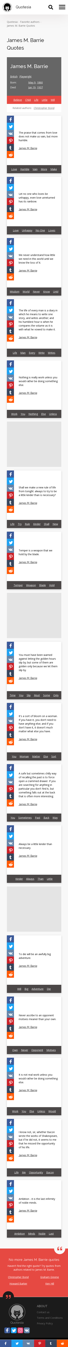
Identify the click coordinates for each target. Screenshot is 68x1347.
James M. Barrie (28, 148)
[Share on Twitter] (10, 126)
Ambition (19, 1233)
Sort (53, 756)
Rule (27, 524)
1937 (40, 87)
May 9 (32, 82)
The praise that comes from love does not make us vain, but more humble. (38, 136)
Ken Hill (49, 1283)
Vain (35, 169)
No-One (40, 230)
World (26, 291)
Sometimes (25, 817)
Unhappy (27, 230)
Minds (31, 1233)
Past (37, 817)
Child (28, 100)
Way (55, 817)
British (14, 76)
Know (46, 291)
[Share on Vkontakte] (10, 133)
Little (45, 100)
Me (24, 1172)
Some (46, 695)
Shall (46, 524)
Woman (24, 756)
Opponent (37, 1050)
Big (26, 989)
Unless (53, 414)
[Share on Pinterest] (10, 140)
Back (46, 817)
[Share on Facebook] (10, 119)
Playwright (25, 76)
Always (30, 879)
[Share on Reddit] (10, 154)
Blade (42, 585)
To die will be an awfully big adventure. (35, 956)
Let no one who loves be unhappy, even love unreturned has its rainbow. (37, 197)
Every (32, 352)
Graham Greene (49, 1277)
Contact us (43, 1312)
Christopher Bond (44, 108)
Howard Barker (18, 1283)
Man (23, 352)
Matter (36, 756)
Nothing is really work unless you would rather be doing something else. (38, 381)
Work (14, 414)
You (23, 414)
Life (36, 100)
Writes (51, 352)
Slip (29, 695)
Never (36, 291)
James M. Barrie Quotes (21, 25)
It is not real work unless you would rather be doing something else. (38, 1078)
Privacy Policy (45, 1323)
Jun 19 (32, 87)
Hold (52, 585)
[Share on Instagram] (20, 1330)
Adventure (38, 989)
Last (51, 1233)
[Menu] (62, 7)
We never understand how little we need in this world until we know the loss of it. (37, 258)
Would (52, 1111)
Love (14, 169)
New (55, 524)
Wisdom (14, 291)
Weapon (31, 585)
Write (41, 352)
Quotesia (12, 22)
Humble (24, 169)
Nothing (33, 414)
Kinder (37, 524)
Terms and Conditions (50, 1317)
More (44, 169)
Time (13, 695)
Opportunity (36, 1172)
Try (20, 524)
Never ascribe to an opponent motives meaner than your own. (37, 1017)
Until (55, 291)
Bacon (50, 1172)
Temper (18, 585)
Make (53, 169)
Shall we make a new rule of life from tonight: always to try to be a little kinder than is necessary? (38, 491)
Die (49, 989)
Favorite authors (30, 22)
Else (43, 414)
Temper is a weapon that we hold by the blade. (35, 552)
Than (41, 879)
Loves (51, 230)
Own (15, 1050)
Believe (17, 100)
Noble (42, 1233)
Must (37, 695)
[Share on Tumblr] (10, 147)
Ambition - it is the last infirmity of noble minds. (37, 1200)
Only (56, 695)
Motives (51, 1050)
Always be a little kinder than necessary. (35, 846)
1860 (40, 82)
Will (53, 100)
